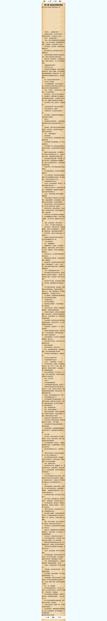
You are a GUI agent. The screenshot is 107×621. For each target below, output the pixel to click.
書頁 (60, 1)
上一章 (49, 1)
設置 (44, 1)
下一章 (54, 1)
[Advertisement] (53, 19)
